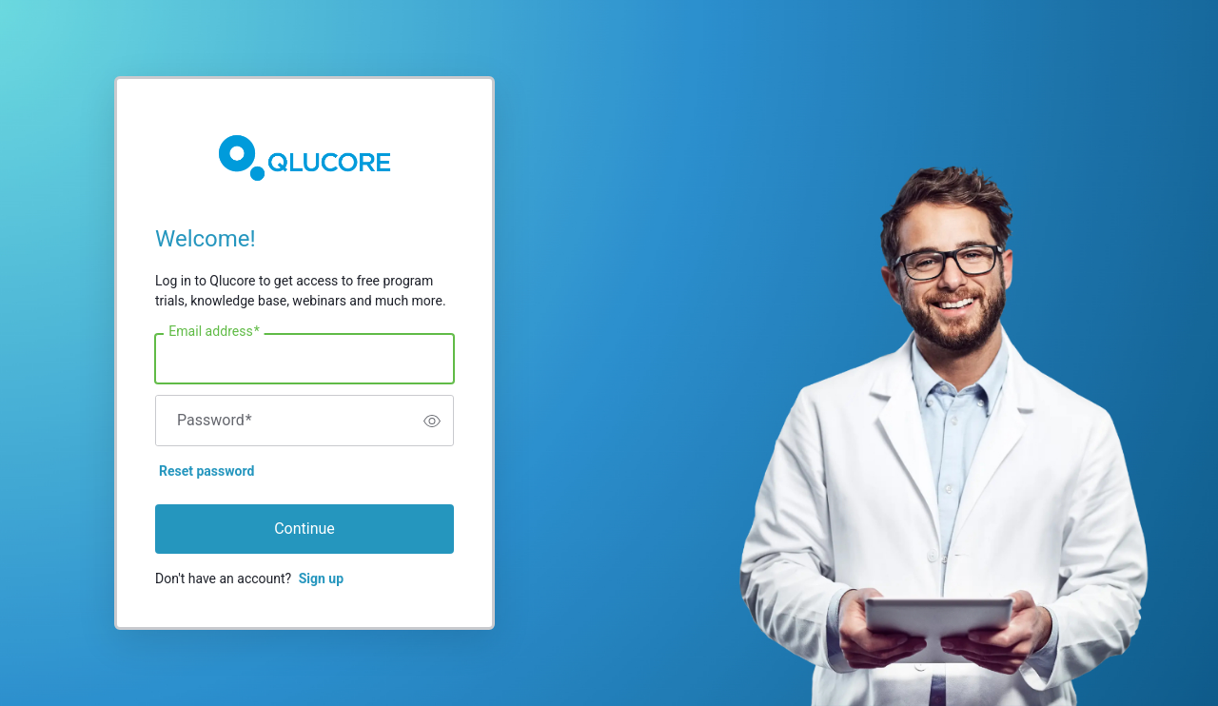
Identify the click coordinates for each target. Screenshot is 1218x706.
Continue (304, 529)
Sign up (321, 578)
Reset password (206, 471)
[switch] (432, 420)
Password (214, 420)
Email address (213, 332)
